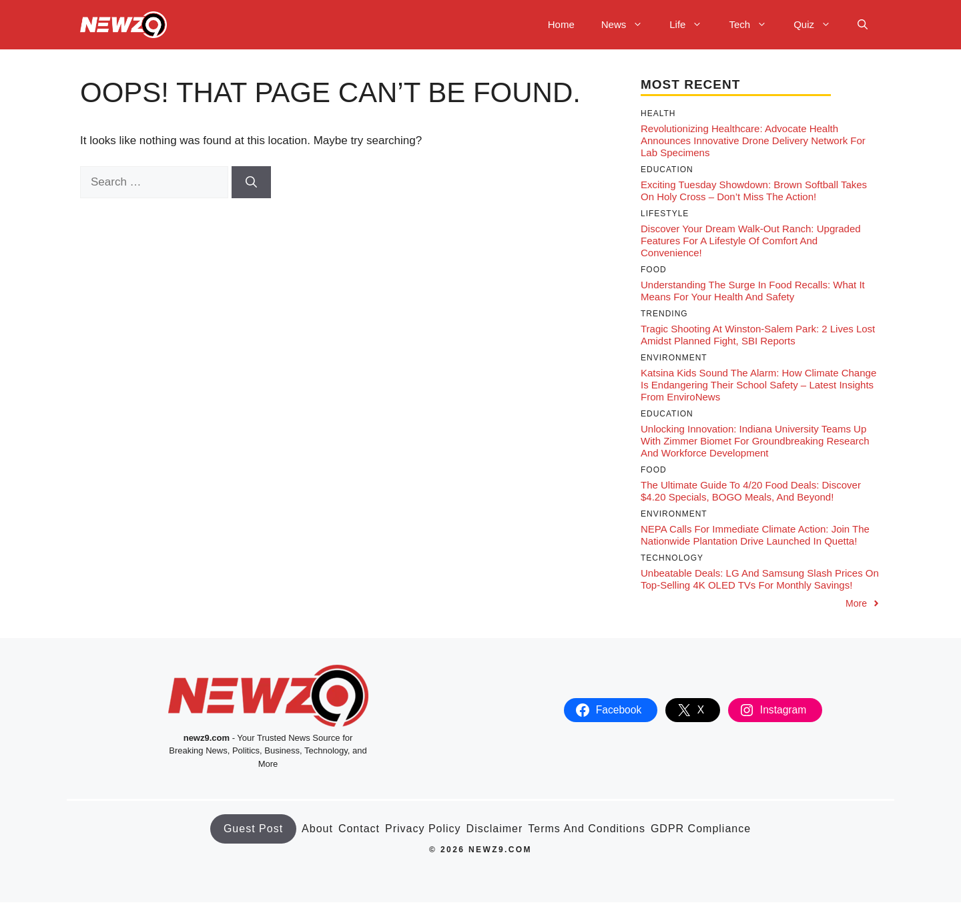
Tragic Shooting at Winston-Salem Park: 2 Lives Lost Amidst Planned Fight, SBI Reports (758, 334)
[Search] (251, 182)
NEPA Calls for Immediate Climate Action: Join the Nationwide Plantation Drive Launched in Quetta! (755, 535)
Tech (754, 25)
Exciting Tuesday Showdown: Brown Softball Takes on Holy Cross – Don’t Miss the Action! (754, 190)
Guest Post (253, 828)
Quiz (818, 25)
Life (692, 25)
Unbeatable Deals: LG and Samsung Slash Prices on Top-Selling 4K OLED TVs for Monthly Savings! (760, 579)
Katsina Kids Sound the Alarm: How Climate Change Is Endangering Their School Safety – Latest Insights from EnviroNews (758, 384)
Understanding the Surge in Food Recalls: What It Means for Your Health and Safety (753, 290)
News (629, 25)
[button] (862, 25)
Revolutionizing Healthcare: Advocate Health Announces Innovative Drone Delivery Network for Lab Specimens (753, 140)
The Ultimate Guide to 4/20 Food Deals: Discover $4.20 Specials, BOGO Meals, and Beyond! (751, 491)
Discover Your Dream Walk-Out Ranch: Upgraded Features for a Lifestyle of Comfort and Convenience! (751, 240)
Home (561, 24)
